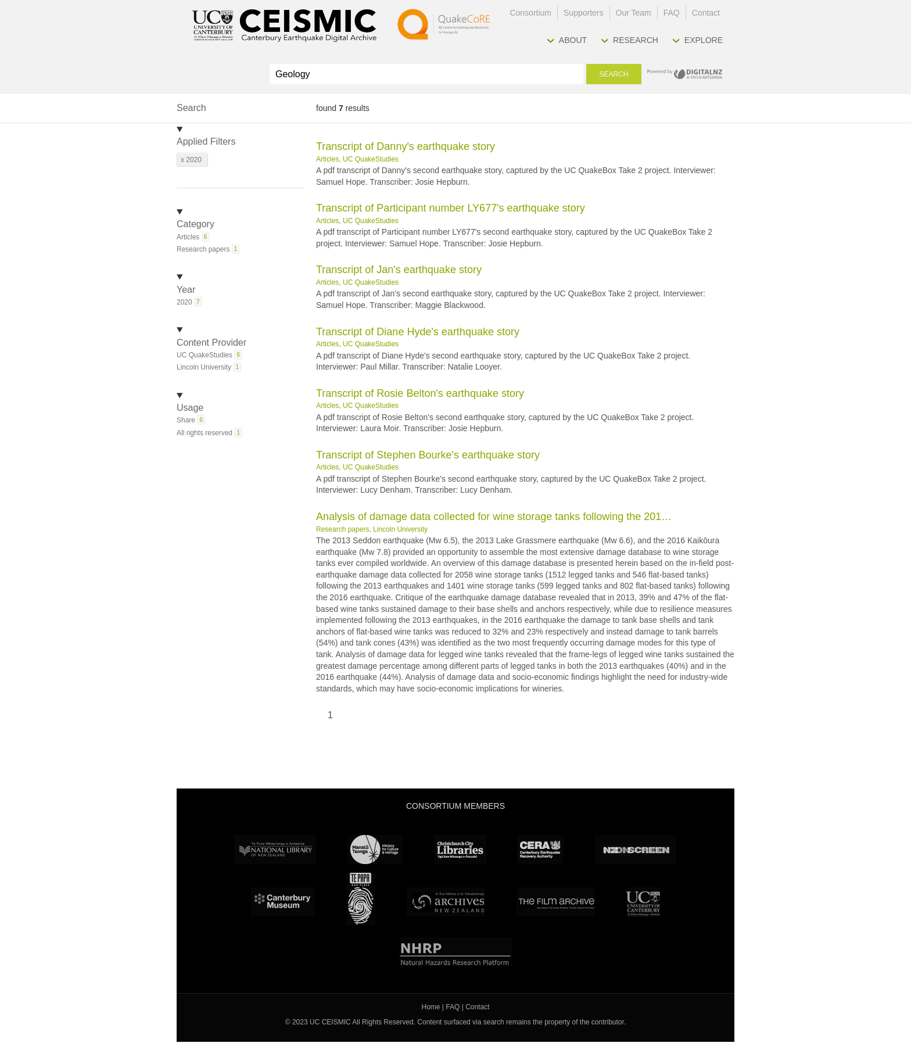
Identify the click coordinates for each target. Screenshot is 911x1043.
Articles (327, 159)
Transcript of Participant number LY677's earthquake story (450, 208)
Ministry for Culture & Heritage (375, 849)
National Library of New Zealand (275, 849)
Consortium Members (455, 806)
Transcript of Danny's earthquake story (405, 146)
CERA (540, 849)
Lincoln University (400, 529)
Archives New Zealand (446, 901)
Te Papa (360, 899)
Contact (706, 12)
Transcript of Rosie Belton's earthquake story (420, 393)
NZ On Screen (635, 849)
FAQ (671, 12)
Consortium (530, 12)
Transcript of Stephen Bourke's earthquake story (428, 455)
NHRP (456, 951)
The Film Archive (556, 901)
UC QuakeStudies (371, 159)
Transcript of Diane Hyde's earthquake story (417, 332)
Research (635, 40)
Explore (703, 40)
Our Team (633, 12)
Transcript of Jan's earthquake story (399, 269)
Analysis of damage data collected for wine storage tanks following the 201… (494, 516)
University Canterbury (643, 901)
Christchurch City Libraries (460, 849)
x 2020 (191, 160)
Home (431, 1007)
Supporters (583, 12)
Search (613, 74)
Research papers (342, 529)
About (573, 40)
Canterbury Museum (283, 901)
